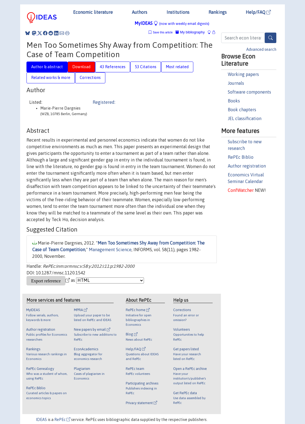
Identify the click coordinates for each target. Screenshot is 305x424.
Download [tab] (81, 67)
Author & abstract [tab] (47, 67)
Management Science (110, 249)
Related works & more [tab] (50, 77)
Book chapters (242, 109)
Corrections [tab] (90, 77)
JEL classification (244, 118)
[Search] (270, 38)
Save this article (163, 32)
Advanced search (261, 49)
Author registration (247, 165)
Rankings (217, 12)
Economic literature (93, 12)
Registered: (104, 102)
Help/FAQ (258, 12)
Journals (236, 83)
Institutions (178, 12)
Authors (139, 12)
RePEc (62, 419)
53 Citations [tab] (145, 67)
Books (234, 100)
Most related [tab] (177, 67)
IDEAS (41, 419)
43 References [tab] (112, 67)
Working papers (243, 74)
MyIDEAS (172, 23)
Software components (249, 91)
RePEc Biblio (240, 157)
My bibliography (190, 32)
